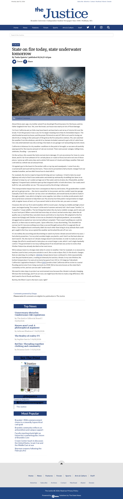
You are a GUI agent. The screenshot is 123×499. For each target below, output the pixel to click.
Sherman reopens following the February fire (28, 449)
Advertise (87, 1)
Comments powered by (25, 293)
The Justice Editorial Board (29, 318)
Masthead (99, 1)
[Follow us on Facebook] (94, 27)
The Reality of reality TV (27, 336)
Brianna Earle (23, 349)
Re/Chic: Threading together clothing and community (29, 345)
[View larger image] (48, 90)
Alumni (104, 1)
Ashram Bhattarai (25, 331)
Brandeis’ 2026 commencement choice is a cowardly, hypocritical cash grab (29, 422)
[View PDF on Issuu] (30, 376)
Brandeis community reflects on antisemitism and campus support (29, 428)
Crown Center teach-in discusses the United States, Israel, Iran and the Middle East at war (29, 443)
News (25, 27)
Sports (55, 27)
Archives (54, 483)
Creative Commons (23, 118)
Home (16, 27)
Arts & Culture (68, 27)
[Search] (61, 35)
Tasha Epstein (21, 57)
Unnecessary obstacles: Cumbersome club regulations (30, 313)
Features (35, 27)
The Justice (21, 407)
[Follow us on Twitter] (88, 27)
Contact (92, 1)
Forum (45, 27)
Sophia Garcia (23, 339)
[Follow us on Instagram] (101, 27)
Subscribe (80, 1)
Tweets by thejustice (21, 399)
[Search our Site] (108, 27)
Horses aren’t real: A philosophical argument (27, 326)
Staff (80, 27)
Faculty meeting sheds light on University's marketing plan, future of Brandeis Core (29, 435)
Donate (109, 1)
